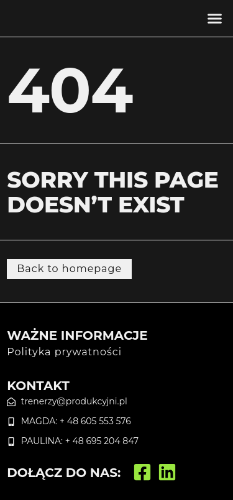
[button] (214, 18)
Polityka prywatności (64, 352)
